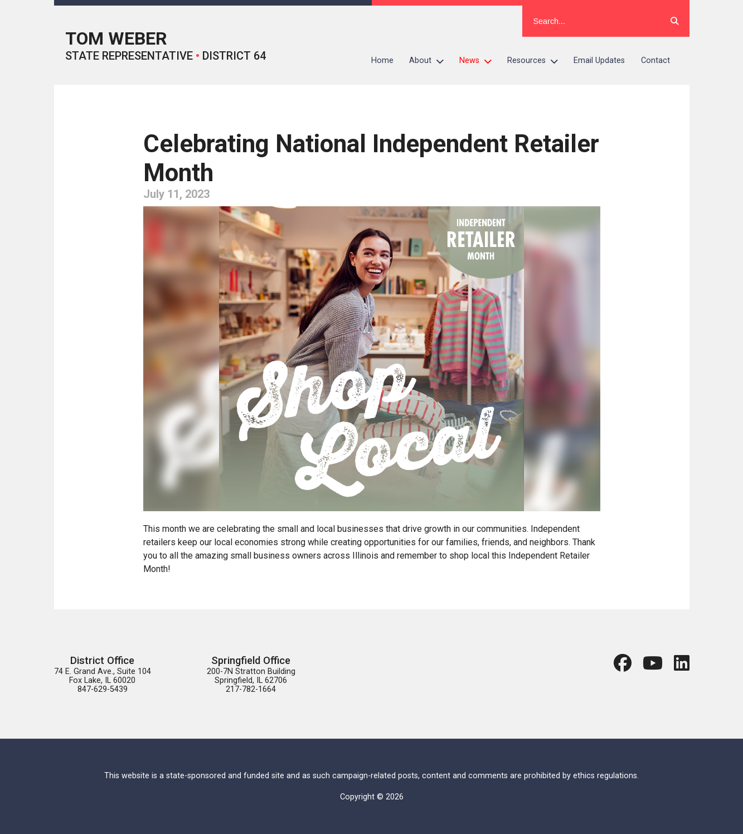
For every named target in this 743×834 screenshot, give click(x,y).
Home (382, 60)
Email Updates (599, 60)
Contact (655, 60)
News (479, 61)
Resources (536, 61)
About (430, 61)
